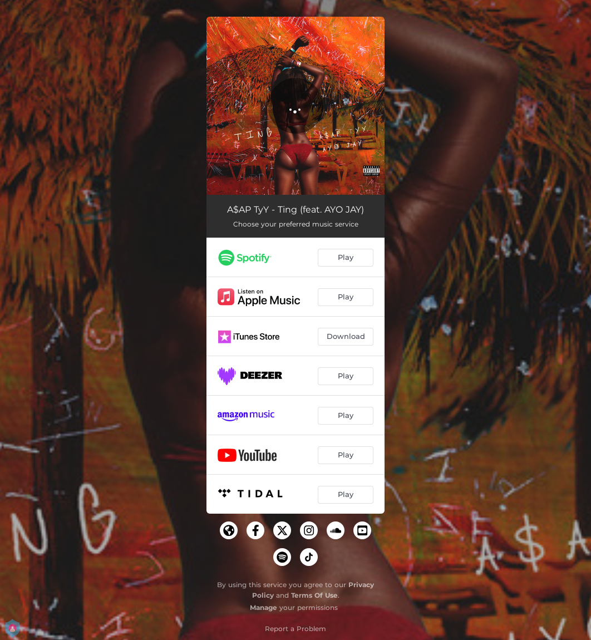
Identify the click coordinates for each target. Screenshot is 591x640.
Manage (263, 607)
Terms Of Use (314, 595)
